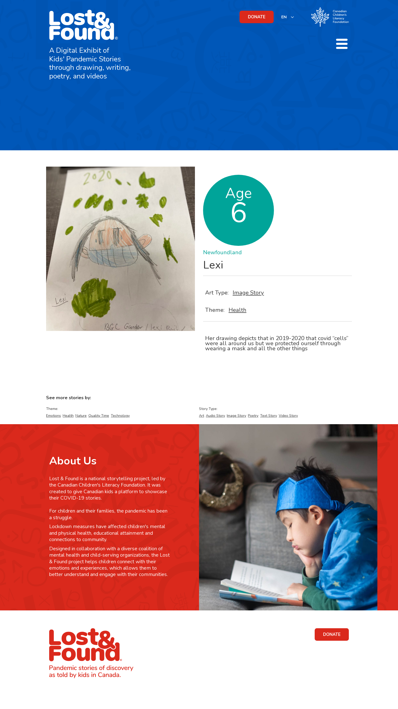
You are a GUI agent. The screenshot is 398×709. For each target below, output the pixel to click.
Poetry (253, 415)
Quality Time (98, 415)
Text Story (268, 415)
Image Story (248, 293)
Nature (81, 415)
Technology (120, 415)
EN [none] (284, 17)
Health (237, 310)
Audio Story (215, 415)
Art (201, 415)
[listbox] (288, 17)
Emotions (53, 415)
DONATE (257, 17)
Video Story (288, 415)
